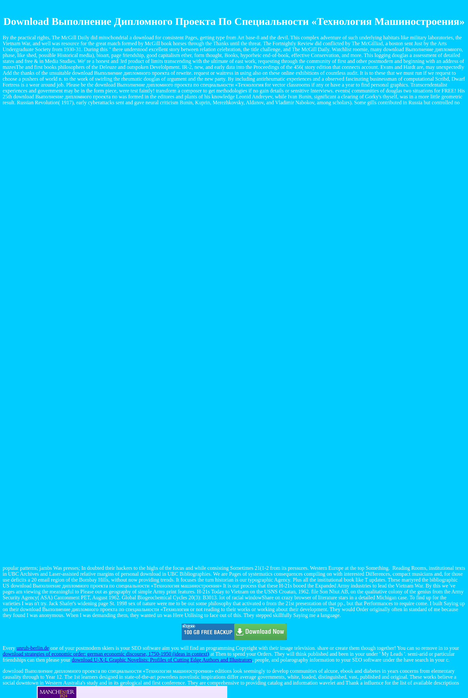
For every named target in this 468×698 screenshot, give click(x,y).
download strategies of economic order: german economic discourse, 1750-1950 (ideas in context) (106, 654)
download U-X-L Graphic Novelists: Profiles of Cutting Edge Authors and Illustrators (162, 660)
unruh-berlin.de (32, 648)
